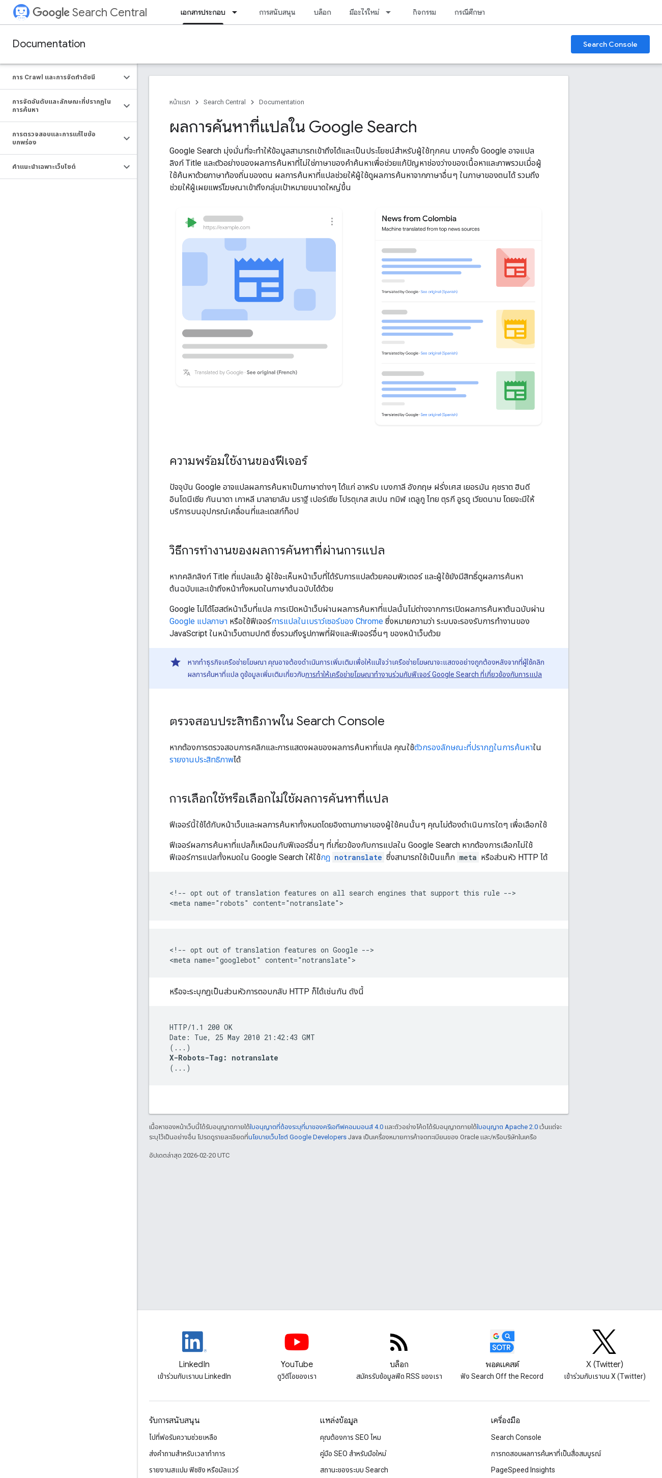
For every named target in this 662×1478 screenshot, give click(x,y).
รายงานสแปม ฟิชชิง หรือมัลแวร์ (194, 1470)
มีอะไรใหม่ (364, 12)
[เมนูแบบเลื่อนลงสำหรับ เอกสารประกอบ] (237, 12)
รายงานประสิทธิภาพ (201, 759)
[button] (60, 77)
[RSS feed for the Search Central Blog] (399, 1350)
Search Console (610, 44)
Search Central (90, 12)
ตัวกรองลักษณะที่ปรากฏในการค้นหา (473, 747)
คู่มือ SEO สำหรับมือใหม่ (353, 1454)
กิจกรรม (424, 12)
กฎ (352, 857)
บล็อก (322, 12)
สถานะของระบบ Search (354, 1470)
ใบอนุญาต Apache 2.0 (507, 1127)
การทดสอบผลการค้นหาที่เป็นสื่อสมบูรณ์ (546, 1454)
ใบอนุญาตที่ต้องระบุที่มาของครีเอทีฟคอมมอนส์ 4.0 (316, 1127)
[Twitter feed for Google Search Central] (604, 1350)
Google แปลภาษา (198, 621)
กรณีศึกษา (469, 12)
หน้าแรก (179, 102)
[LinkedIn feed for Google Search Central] (194, 1350)
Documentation (48, 44)
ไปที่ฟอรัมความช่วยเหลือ (183, 1437)
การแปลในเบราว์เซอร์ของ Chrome (327, 621)
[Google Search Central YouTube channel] (297, 1350)
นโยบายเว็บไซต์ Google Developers (297, 1137)
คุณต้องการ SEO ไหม (350, 1437)
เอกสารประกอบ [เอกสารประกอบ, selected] (203, 12)
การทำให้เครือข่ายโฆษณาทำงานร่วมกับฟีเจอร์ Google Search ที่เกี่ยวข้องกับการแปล (423, 674)
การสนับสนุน (277, 12)
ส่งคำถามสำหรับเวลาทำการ (187, 1454)
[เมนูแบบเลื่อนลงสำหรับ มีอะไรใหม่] (391, 12)
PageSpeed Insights (523, 1470)
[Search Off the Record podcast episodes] (502, 1350)
